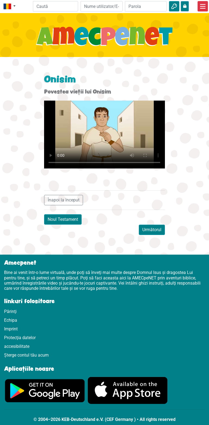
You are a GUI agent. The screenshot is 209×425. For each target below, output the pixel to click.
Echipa (10, 320)
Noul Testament (63, 219)
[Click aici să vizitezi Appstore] (127, 390)
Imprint (11, 328)
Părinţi (10, 311)
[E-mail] (101, 6)
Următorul (151, 229)
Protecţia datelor (20, 337)
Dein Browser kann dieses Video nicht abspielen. (104, 134)
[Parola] (146, 6)
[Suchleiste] (55, 6)
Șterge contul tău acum (26, 355)
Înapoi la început (63, 200)
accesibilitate (16, 346)
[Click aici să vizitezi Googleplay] (45, 390)
